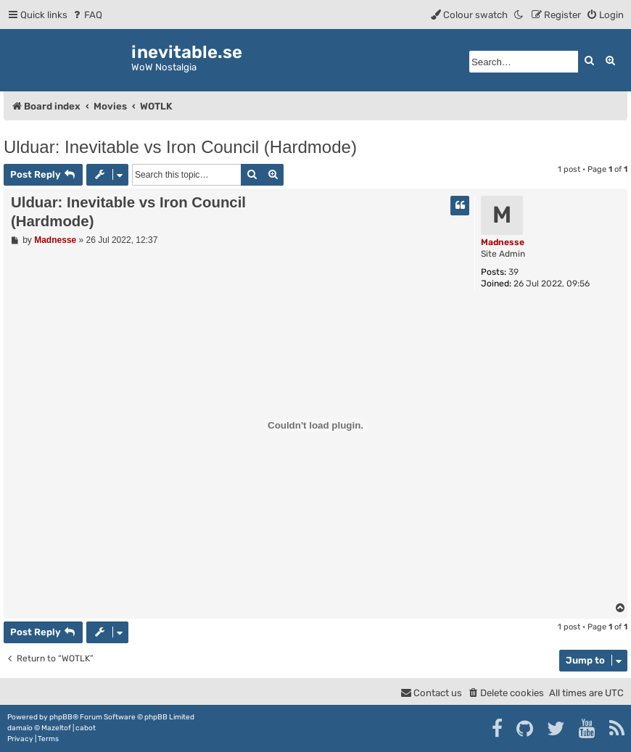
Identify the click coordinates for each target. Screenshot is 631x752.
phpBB (61, 717)
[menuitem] (86, 14)
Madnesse (502, 242)
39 (513, 272)
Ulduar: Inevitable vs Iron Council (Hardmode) (180, 147)
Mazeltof (56, 728)
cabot (85, 728)
